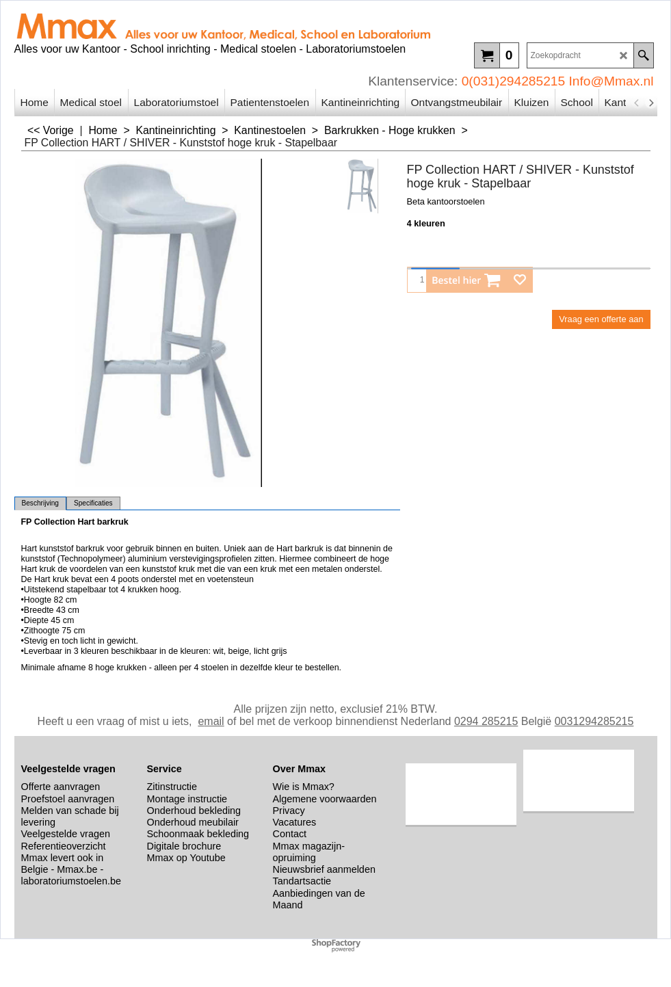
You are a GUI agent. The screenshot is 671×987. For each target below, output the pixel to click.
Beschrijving (40, 503)
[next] (651, 102)
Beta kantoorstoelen (446, 201)
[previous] (637, 102)
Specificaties (93, 503)
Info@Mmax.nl (611, 81)
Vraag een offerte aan (601, 319)
